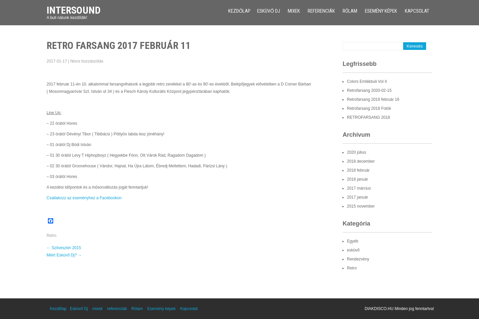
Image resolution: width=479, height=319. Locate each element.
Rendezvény (358, 259)
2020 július (356, 152)
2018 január (357, 179)
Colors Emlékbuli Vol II (367, 81)
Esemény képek (381, 11)
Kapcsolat (417, 11)
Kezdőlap (239, 11)
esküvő (353, 250)
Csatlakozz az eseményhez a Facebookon (84, 198)
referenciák (321, 11)
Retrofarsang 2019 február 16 (373, 99)
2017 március (359, 188)
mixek (294, 11)
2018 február (358, 170)
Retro (51, 235)
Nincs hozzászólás (86, 61)
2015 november (361, 206)
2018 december (361, 161)
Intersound (73, 10)
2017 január (357, 197)
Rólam (350, 11)
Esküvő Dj (268, 11)
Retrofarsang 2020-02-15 (369, 90)
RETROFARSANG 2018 (368, 117)
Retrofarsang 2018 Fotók (369, 108)
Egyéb (352, 241)
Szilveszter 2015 (64, 247)
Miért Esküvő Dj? (64, 255)
